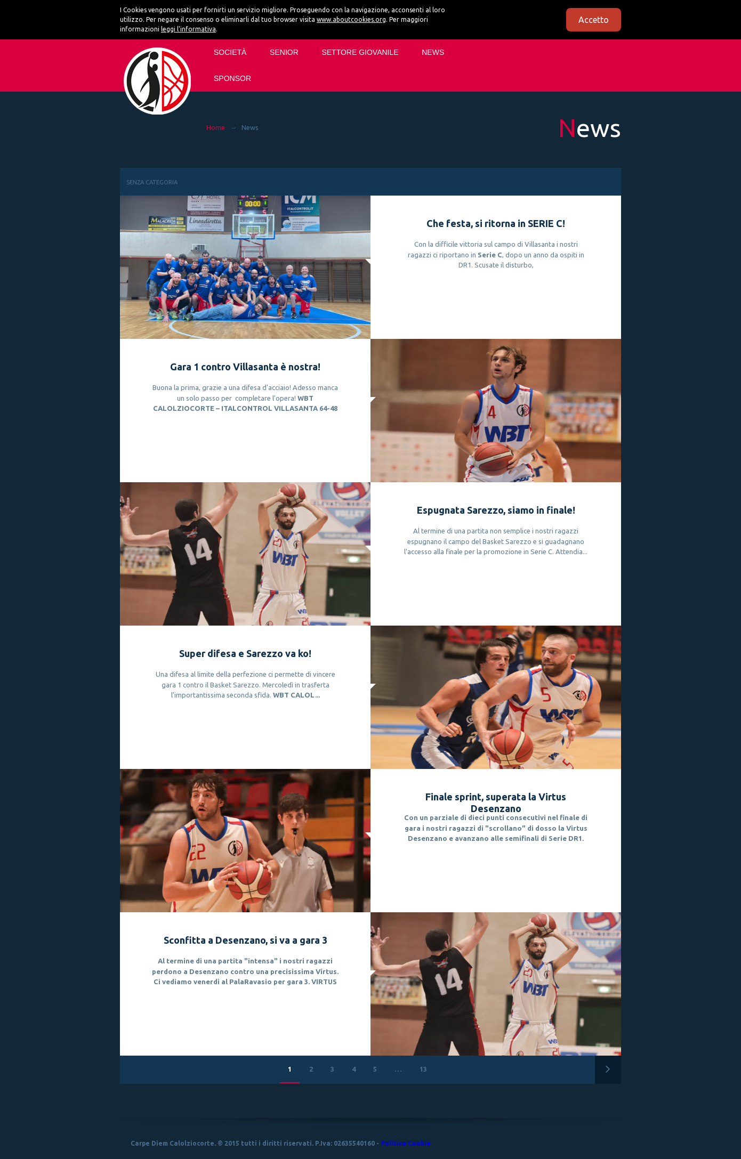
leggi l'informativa (188, 29)
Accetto (593, 20)
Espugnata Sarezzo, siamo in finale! (496, 510)
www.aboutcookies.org (351, 19)
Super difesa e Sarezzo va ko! (245, 653)
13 (423, 1069)
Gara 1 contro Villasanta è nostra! (245, 366)
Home (215, 127)
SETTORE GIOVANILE (359, 52)
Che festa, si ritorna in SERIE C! (495, 223)
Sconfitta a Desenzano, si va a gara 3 (245, 940)
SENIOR (284, 52)
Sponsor (232, 78)
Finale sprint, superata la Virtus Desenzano (495, 802)
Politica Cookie (406, 1143)
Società (230, 52)
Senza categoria (152, 182)
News (433, 52)
